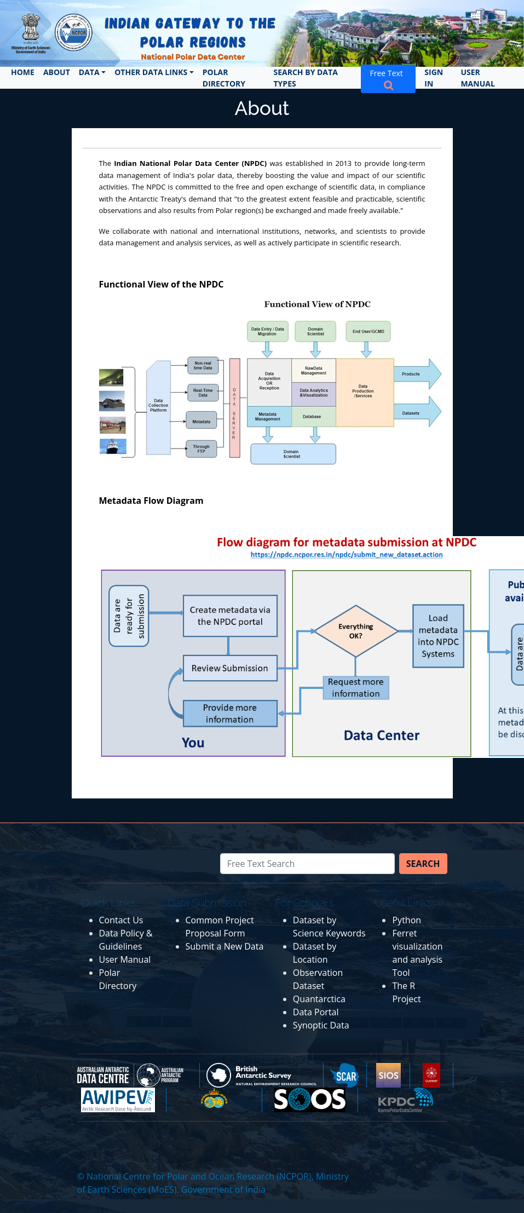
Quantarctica (319, 999)
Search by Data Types (306, 78)
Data (89, 72)
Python (406, 920)
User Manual (477, 78)
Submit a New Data (225, 946)
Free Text (388, 78)
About (56, 72)
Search (423, 864)
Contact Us (121, 920)
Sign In (433, 78)
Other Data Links (150, 72)
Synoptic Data (321, 1025)
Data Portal (316, 1012)
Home (22, 72)
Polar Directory (224, 78)
